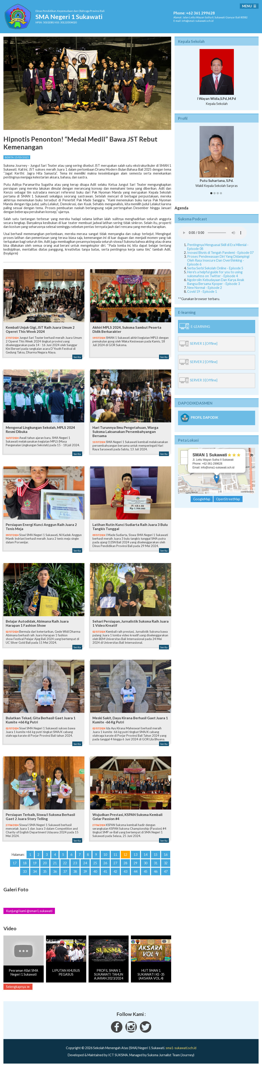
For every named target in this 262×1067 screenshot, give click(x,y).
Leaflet (214, 491)
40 (95, 871)
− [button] (184, 461)
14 (145, 854)
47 (165, 871)
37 (65, 871)
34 (35, 871)
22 (65, 863)
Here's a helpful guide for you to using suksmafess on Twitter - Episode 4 (215, 274)
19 (35, 863)
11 (115, 854)
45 (145, 871)
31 (155, 863)
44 (135, 871)
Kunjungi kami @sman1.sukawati (29, 911)
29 (135, 863)
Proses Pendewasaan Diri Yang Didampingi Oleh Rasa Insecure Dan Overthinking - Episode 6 (218, 260)
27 (115, 863)
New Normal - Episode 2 (204, 288)
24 (85, 863)
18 (25, 863)
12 (125, 854)
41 (105, 871)
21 (55, 863)
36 (55, 871)
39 (85, 871)
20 (45, 863)
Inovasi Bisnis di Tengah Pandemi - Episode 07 (220, 252)
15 (155, 854)
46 (155, 871)
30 (145, 863)
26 (105, 863)
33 (25, 871)
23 (75, 863)
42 (115, 871)
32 (165, 863)
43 (125, 871)
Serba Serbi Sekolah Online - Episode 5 (215, 268)
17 (14, 863)
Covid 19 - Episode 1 (202, 291)
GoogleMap (201, 499)
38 (75, 871)
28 (125, 863)
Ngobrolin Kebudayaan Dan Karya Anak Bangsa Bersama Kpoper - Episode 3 (215, 282)
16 (165, 854)
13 (135, 854)
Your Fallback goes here (212, 233)
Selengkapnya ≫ (18, 987)
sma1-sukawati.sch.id (181, 1048)
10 (105, 854)
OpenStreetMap (231, 491)
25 (95, 863)
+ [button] (184, 454)
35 (45, 871)
